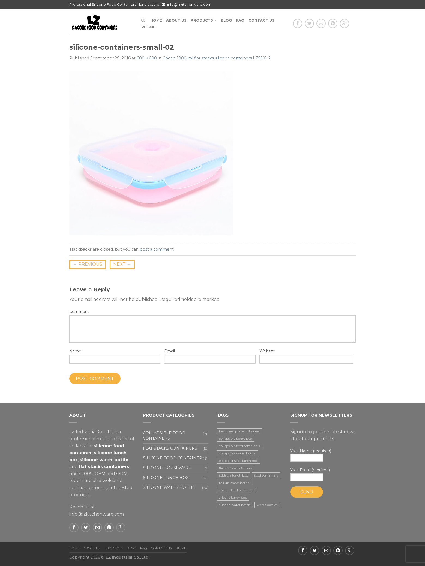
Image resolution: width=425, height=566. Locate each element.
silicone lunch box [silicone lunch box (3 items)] (233, 497)
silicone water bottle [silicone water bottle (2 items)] (234, 505)
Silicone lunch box (165, 477)
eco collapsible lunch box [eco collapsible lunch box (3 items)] (238, 461)
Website (267, 351)
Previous (87, 264)
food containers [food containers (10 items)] (266, 475)
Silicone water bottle (169, 487)
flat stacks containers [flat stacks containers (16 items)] (235, 468)
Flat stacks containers (170, 448)
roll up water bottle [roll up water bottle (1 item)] (234, 483)
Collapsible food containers (164, 435)
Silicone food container (172, 458)
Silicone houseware (167, 467)
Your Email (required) (323, 474)
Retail (148, 27)
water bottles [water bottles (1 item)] (267, 505)
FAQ (240, 20)
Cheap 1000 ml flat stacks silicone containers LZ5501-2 (217, 58)
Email (169, 351)
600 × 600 (147, 58)
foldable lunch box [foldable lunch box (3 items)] (233, 475)
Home (156, 20)
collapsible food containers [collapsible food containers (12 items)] (239, 446)
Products (202, 20)
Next (122, 264)
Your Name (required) (323, 455)
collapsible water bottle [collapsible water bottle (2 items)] (237, 453)
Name (75, 351)
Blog (226, 20)
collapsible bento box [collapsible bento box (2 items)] (235, 438)
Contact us (261, 20)
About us (176, 20)
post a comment (157, 249)
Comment (79, 311)
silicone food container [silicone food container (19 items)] (236, 490)
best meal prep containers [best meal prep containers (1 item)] (239, 431)
